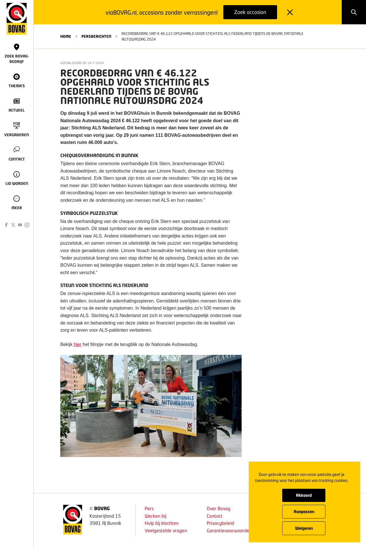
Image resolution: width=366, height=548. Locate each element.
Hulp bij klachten (162, 523)
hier (77, 344)
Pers (149, 508)
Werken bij (155, 516)
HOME (65, 36)
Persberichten (96, 36)
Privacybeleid (220, 523)
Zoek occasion (250, 12)
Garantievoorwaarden (229, 530)
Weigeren (304, 528)
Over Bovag (218, 508)
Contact (214, 516)
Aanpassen (304, 511)
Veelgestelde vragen (166, 530)
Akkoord (304, 495)
